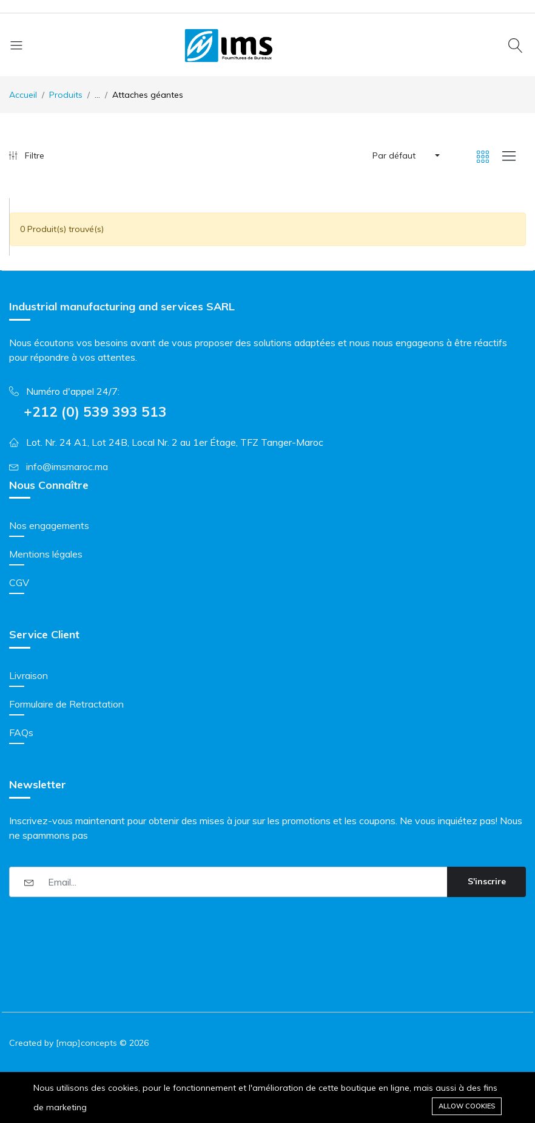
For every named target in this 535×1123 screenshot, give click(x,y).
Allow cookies (467, 1106)
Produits (65, 94)
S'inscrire (487, 881)
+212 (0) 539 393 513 (95, 411)
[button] (405, 155)
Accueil (23, 94)
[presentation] (101, 930)
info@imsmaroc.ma (67, 466)
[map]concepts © (91, 1042)
